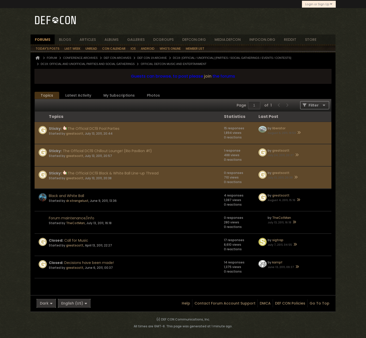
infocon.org (262, 39)
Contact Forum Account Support (224, 303)
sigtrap (277, 240)
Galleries (136, 39)
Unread (91, 48)
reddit (290, 39)
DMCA (265, 303)
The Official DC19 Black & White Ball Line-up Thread (113, 173)
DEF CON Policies (290, 303)
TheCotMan (75, 223)
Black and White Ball (66, 195)
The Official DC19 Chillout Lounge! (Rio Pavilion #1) (107, 150)
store (310, 39)
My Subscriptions (119, 95)
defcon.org (194, 39)
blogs (65, 39)
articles (88, 39)
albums (111, 39)
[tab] (47, 95)
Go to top (319, 303)
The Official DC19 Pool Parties (93, 128)
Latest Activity (78, 95)
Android (148, 48)
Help (186, 303)
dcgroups (163, 39)
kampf (277, 262)
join (207, 76)
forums (42, 39)
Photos (153, 95)
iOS (133, 48)
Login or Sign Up (318, 4)
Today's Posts (47, 48)
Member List (195, 48)
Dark (46, 303)
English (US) (74, 303)
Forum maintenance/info (71, 218)
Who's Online (170, 48)
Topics (47, 95)
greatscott (74, 133)
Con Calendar (114, 48)
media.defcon (228, 39)
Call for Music (76, 240)
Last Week (72, 48)
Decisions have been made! (89, 262)
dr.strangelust (77, 201)
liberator (278, 128)
